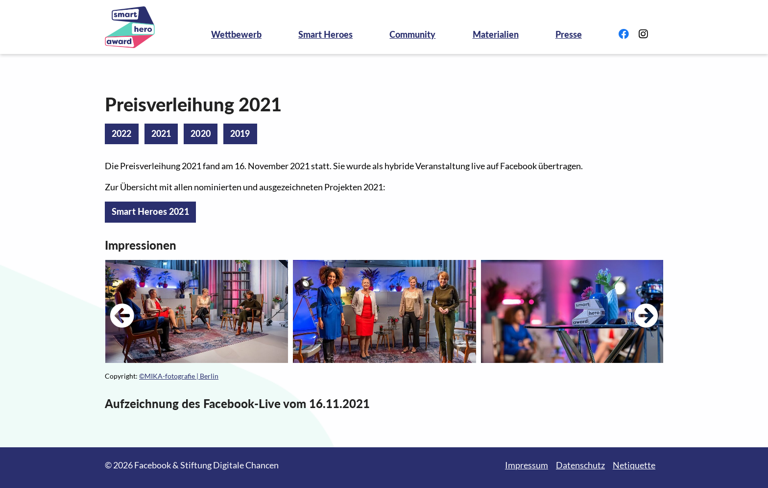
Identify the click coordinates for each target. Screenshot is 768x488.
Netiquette (634, 465)
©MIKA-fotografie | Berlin (178, 376)
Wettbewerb (236, 34)
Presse (568, 34)
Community (412, 34)
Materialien (496, 34)
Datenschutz (580, 465)
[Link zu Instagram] (643, 34)
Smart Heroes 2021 (150, 211)
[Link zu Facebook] (624, 34)
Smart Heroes (325, 34)
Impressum (526, 465)
